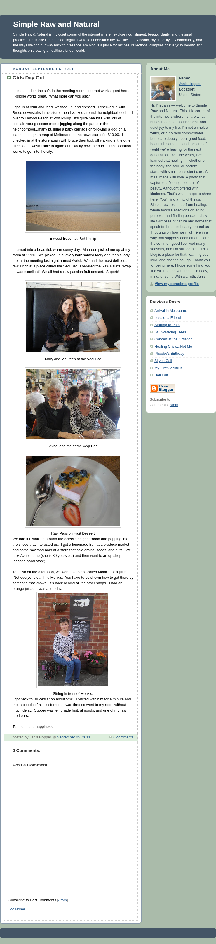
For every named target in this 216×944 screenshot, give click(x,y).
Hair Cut (161, 375)
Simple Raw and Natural (56, 24)
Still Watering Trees (170, 332)
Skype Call (163, 361)
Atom (62, 900)
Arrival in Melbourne (170, 311)
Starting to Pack (167, 325)
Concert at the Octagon (173, 339)
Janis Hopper (190, 84)
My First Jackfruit (168, 368)
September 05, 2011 (73, 737)
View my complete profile (177, 284)
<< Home (17, 909)
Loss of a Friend (167, 318)
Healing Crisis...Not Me (173, 347)
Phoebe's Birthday (169, 354)
